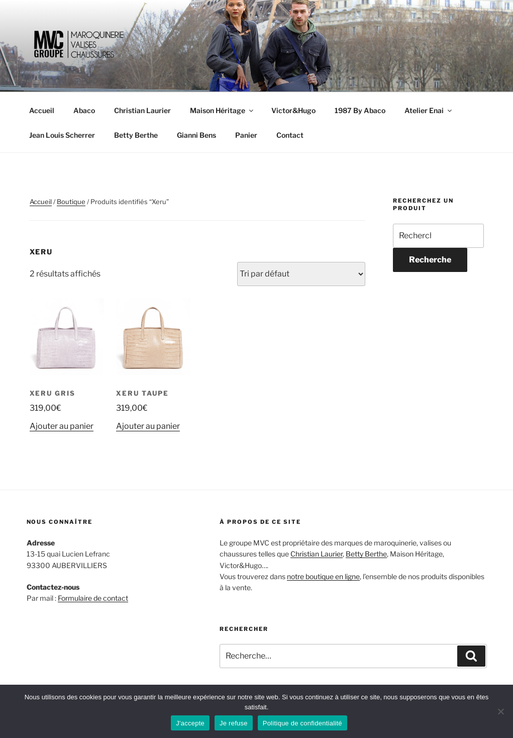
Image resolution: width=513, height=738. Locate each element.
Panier (246, 135)
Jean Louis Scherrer (62, 135)
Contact (289, 135)
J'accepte (190, 723)
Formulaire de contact (93, 598)
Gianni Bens (196, 135)
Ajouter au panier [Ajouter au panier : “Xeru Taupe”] (148, 426)
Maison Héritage (222, 110)
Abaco (84, 110)
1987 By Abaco (360, 110)
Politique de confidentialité (302, 723)
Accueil (41, 110)
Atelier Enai (428, 110)
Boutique (71, 202)
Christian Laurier (142, 110)
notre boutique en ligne (323, 576)
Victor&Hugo (293, 110)
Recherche (430, 259)
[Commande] (301, 274)
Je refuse (234, 723)
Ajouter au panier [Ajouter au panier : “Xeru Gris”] (61, 426)
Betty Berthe (136, 135)
